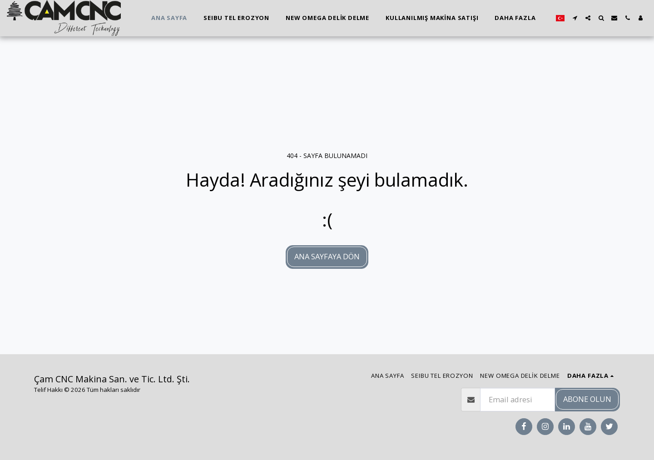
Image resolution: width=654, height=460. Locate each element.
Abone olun (587, 399)
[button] (575, 18)
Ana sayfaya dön (327, 256)
